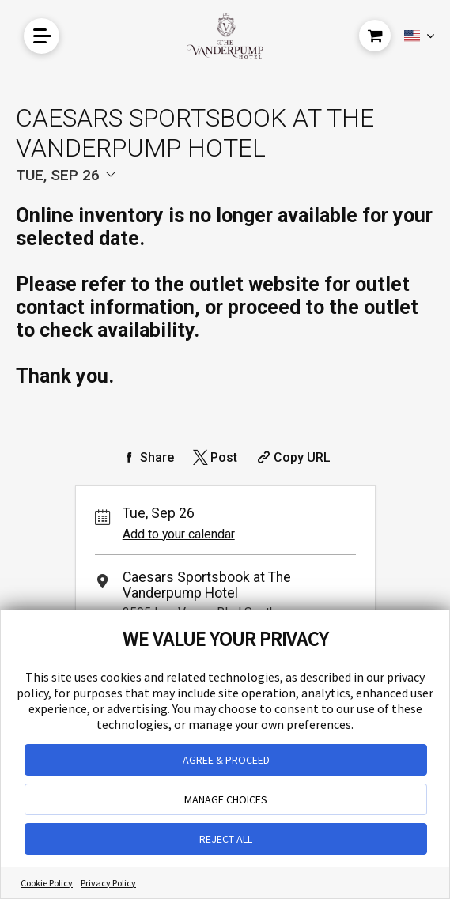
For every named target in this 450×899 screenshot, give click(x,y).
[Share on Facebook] (147, 457)
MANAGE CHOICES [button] (225, 799)
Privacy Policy (108, 883)
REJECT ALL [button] (225, 839)
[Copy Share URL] (292, 457)
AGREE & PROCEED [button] (226, 760)
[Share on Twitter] (214, 457)
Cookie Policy (47, 883)
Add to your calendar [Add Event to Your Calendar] (179, 534)
